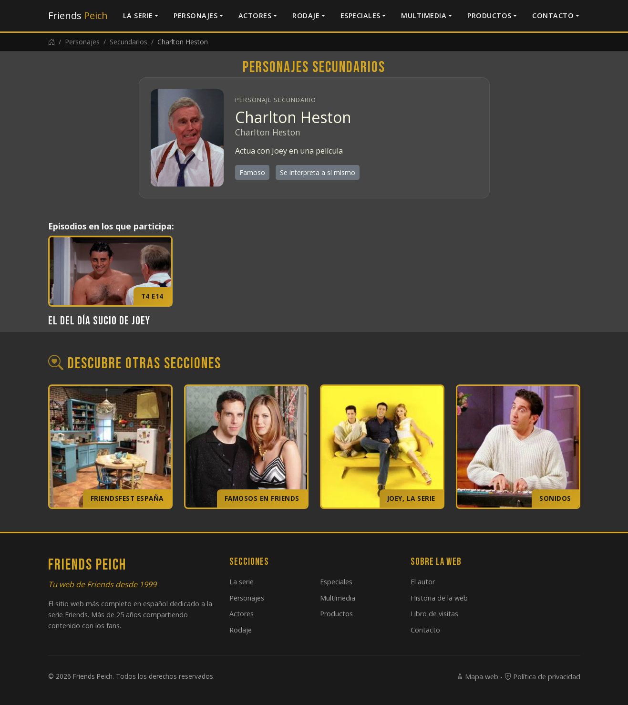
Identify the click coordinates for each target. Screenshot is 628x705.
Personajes (195, 15)
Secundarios (128, 41)
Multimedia (423, 15)
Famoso (252, 172)
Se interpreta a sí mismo (317, 172)
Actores (255, 15)
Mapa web (477, 676)
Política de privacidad (542, 676)
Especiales (360, 15)
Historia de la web (439, 597)
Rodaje (305, 15)
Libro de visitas (434, 613)
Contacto (553, 15)
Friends (78, 15)
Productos (489, 15)
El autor (423, 581)
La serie (138, 15)
